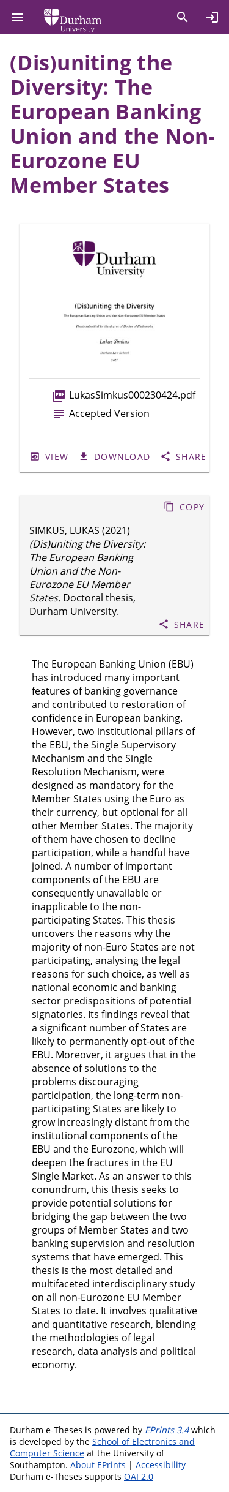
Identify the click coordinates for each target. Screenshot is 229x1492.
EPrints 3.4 (167, 1430)
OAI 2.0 (138, 1476)
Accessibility (161, 1465)
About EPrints (98, 1465)
